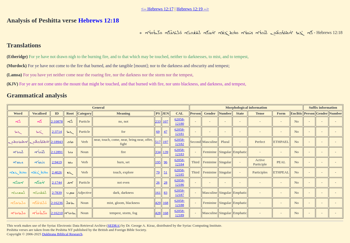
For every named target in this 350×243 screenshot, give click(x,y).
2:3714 (57, 132)
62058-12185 (180, 172)
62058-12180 (180, 121)
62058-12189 (180, 213)
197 (165, 142)
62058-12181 (180, 131)
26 (158, 182)
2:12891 (57, 152)
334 (158, 152)
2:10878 (57, 121)
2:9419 (57, 162)
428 (158, 213)
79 (158, 172)
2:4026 (57, 172)
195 (158, 162)
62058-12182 (180, 142)
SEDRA (113, 225)
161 (158, 193)
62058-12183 (180, 152)
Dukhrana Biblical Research (62, 234)
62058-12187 (180, 192)
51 (165, 172)
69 (158, 132)
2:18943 (57, 142)
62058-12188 (180, 203)
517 (158, 142)
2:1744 (57, 182)
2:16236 (57, 203)
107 (165, 121)
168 (165, 203)
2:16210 (57, 213)
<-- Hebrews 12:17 (157, 9)
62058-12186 (180, 182)
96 (165, 162)
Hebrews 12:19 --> (192, 9)
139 (165, 152)
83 (165, 193)
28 (165, 182)
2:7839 (57, 193)
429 (158, 203)
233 (158, 121)
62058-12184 (180, 162)
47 (165, 132)
